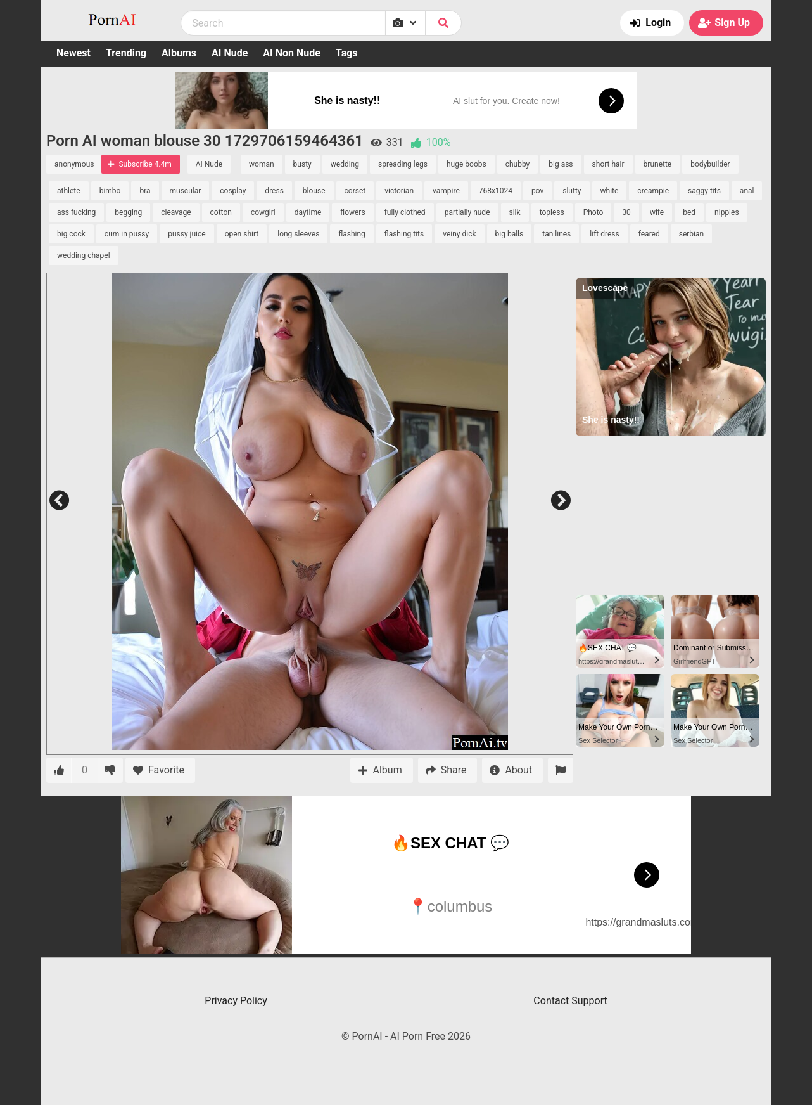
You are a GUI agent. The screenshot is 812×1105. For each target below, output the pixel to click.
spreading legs (403, 164)
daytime (308, 212)
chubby (517, 164)
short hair (608, 164)
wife (657, 212)
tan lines (556, 233)
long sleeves (298, 233)
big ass (561, 164)
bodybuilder (710, 164)
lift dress (604, 233)
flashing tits (404, 233)
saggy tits (704, 190)
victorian (399, 190)
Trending (126, 53)
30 (626, 212)
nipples (726, 212)
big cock (71, 233)
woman (261, 164)
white (609, 190)
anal (747, 190)
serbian (691, 233)
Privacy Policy (236, 1001)
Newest (73, 53)
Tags (347, 53)
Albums (179, 53)
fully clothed (405, 212)
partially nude (467, 212)
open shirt (242, 233)
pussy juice (186, 233)
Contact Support (570, 1001)
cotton (221, 212)
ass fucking (76, 212)
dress (274, 190)
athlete (68, 190)
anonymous (74, 164)
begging (128, 212)
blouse (314, 190)
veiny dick (459, 233)
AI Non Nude (291, 53)
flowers (352, 212)
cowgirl (263, 212)
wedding (345, 164)
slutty (571, 190)
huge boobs (466, 164)
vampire (446, 190)
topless (552, 212)
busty (302, 164)
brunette (658, 164)
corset (355, 190)
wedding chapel (83, 255)
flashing (351, 233)
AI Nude (230, 53)
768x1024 (495, 190)
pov (537, 190)
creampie (653, 190)
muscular (185, 190)
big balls (509, 233)
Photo (593, 212)
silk (515, 212)
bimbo (110, 190)
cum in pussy (127, 233)
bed (689, 212)
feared (649, 233)
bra (144, 190)
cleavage (176, 212)
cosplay (233, 190)
